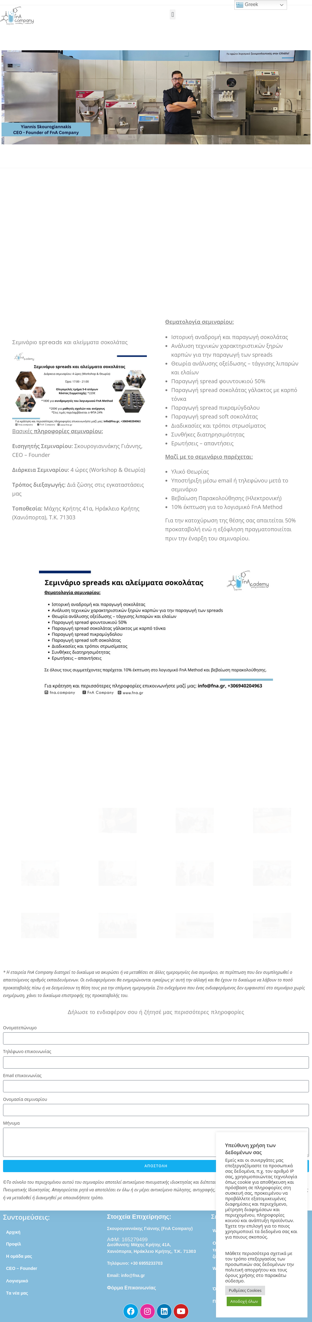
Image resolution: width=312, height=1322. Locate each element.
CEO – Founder (21, 1268)
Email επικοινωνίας (22, 1075)
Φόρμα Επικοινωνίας (131, 1287)
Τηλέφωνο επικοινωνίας (27, 1051)
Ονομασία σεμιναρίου (25, 1099)
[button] (173, 14)
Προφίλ (14, 1244)
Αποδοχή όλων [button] (244, 1301)
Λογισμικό (17, 1280)
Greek (247, 5)
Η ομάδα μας (19, 1256)
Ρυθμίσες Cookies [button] (245, 1290)
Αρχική (13, 1232)
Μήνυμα (11, 1123)
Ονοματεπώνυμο (20, 1027)
